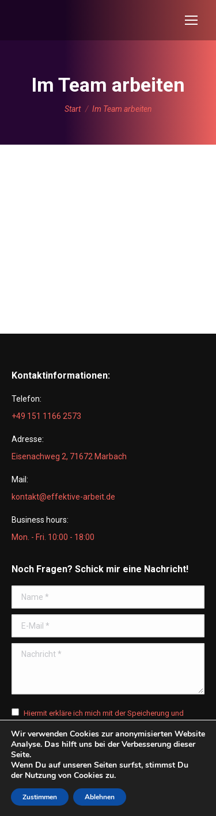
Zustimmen (39, 797)
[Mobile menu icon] (191, 20)
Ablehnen (100, 797)
